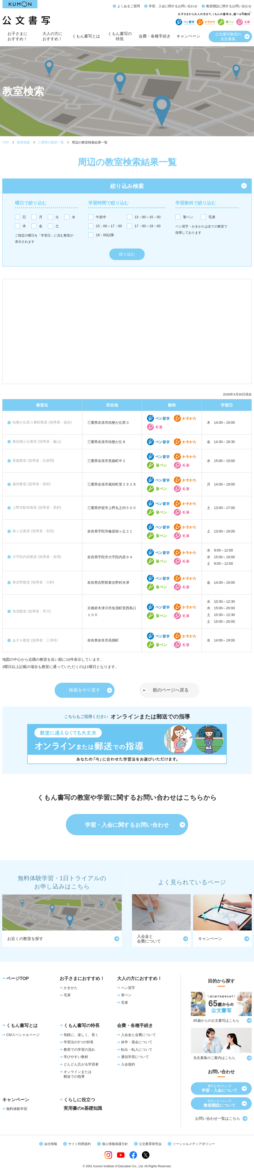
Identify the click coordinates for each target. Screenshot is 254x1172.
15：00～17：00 (109, 226)
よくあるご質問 (128, 6)
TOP (5, 142)
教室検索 (23, 142)
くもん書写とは (86, 39)
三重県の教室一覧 (51, 142)
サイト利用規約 (79, 1144)
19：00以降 (105, 235)
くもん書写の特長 (120, 38)
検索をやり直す (84, 690)
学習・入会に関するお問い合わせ (127, 825)
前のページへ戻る (171, 690)
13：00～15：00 (147, 217)
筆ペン (188, 217)
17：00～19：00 (147, 226)
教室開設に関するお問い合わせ (229, 6)
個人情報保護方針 (115, 1144)
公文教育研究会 (150, 1144)
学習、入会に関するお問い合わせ (173, 6)
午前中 (101, 217)
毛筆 (211, 217)
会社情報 (50, 1144)
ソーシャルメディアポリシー (194, 1144)
